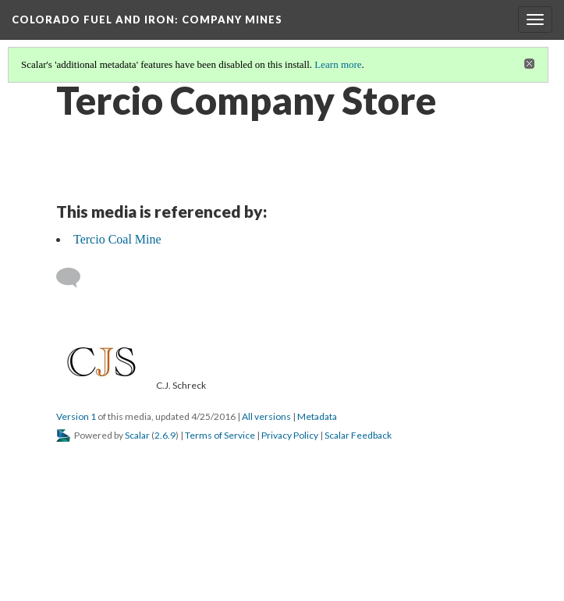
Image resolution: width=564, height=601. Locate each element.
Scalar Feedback (358, 435)
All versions (266, 416)
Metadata (317, 416)
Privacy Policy (289, 435)
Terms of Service (220, 435)
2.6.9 (165, 435)
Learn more (337, 64)
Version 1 (76, 416)
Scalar (137, 435)
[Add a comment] (75, 278)
